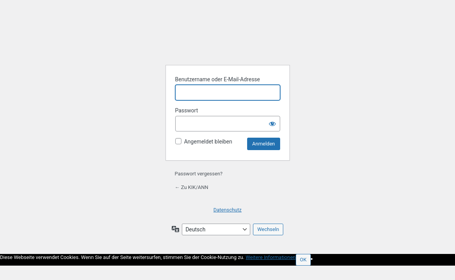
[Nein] (311, 259)
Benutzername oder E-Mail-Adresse (217, 79)
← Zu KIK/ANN (192, 187)
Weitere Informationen (271, 257)
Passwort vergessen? (199, 174)
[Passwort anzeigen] (272, 123)
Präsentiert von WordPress (227, 39)
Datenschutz (227, 210)
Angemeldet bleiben (208, 141)
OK (303, 259)
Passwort (186, 110)
